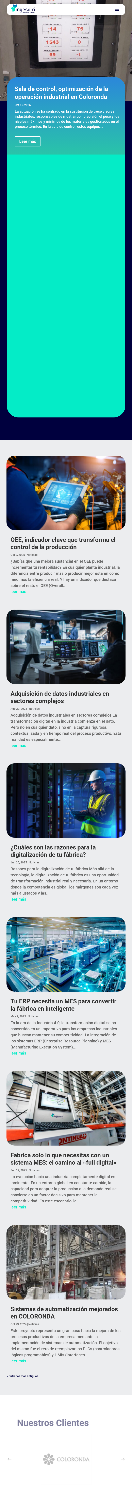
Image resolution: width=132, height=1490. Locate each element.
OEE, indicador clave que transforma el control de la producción (63, 285)
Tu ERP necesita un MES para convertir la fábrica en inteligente (63, 747)
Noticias (32, 297)
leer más (18, 333)
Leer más (27, 141)
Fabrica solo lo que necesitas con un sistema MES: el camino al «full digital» (63, 901)
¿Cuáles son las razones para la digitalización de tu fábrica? (53, 593)
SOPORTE (25, 1328)
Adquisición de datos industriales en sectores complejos (60, 439)
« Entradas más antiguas (22, 1118)
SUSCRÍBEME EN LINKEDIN (66, 1413)
